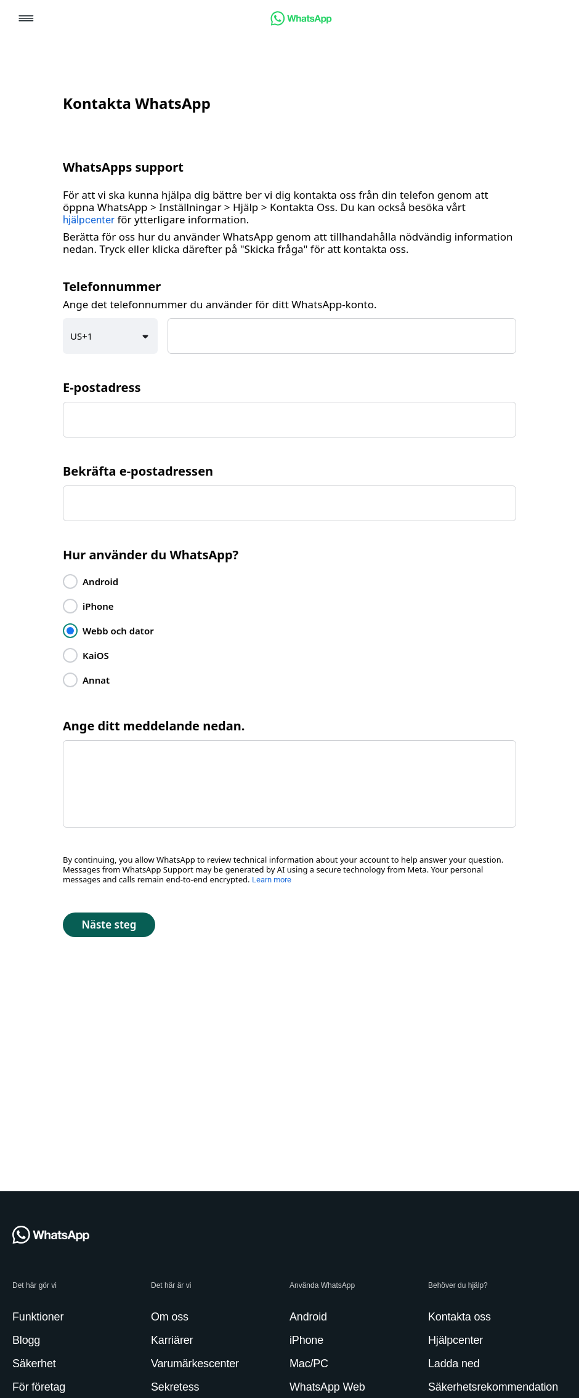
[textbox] (342, 336)
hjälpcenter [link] (89, 220)
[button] (26, 19)
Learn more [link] (271, 879)
